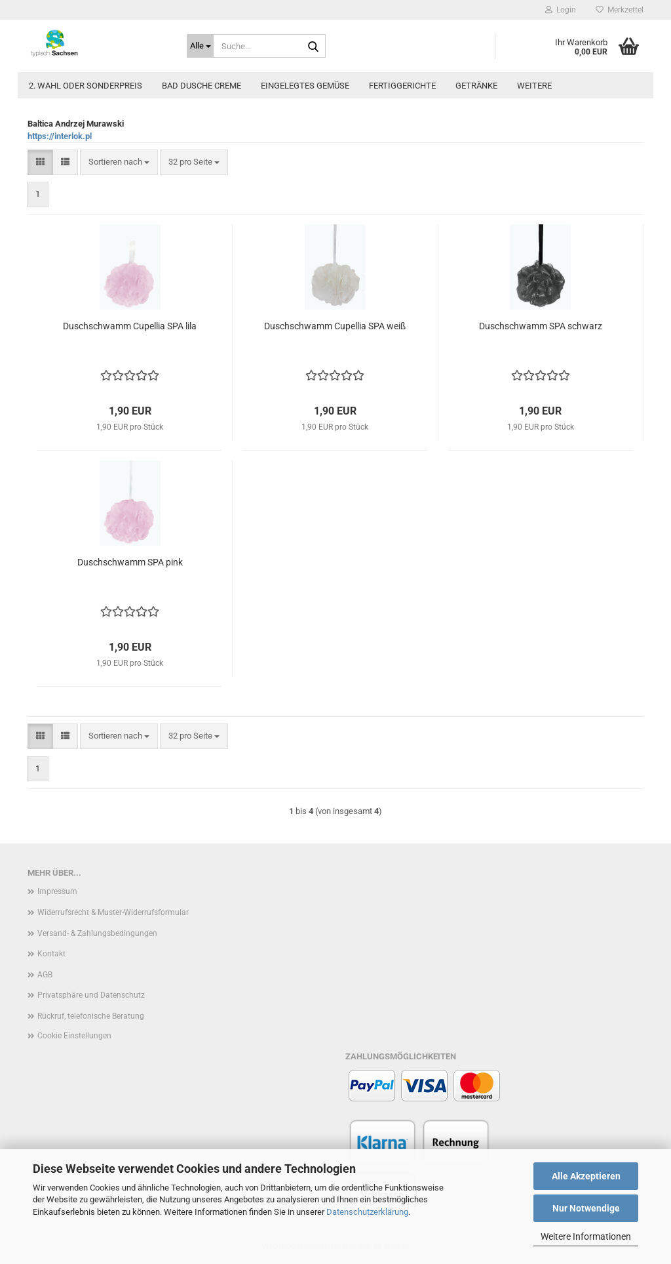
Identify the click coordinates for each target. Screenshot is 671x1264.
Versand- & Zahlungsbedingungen (97, 933)
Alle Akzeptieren (586, 1176)
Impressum (57, 891)
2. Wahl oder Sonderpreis (85, 86)
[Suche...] (200, 46)
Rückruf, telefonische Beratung (90, 1016)
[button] (40, 162)
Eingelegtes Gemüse (305, 86)
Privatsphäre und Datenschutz (91, 995)
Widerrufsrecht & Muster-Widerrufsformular (113, 912)
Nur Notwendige (586, 1208)
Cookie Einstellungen (74, 1035)
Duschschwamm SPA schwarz (540, 326)
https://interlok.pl (60, 136)
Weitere (534, 86)
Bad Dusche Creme (201, 86)
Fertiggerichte (402, 86)
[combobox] (119, 162)
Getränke (476, 86)
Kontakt (51, 953)
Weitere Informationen (586, 1236)
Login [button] (560, 9)
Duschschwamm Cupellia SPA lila (130, 326)
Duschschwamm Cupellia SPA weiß (335, 326)
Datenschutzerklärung (367, 1212)
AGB (44, 974)
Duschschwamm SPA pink (130, 562)
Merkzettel (619, 9)
